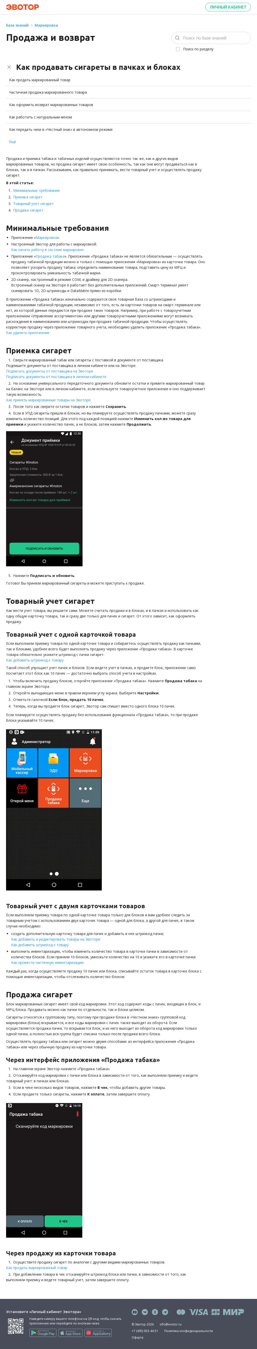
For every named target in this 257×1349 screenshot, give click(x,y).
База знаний (17, 25)
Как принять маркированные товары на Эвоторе (48, 400)
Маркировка (46, 25)
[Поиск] (211, 38)
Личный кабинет (228, 7)
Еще (12, 141)
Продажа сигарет (28, 210)
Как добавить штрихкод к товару (35, 660)
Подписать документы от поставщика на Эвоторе (49, 371)
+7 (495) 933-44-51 (145, 1331)
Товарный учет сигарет (33, 203)
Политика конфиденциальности (188, 1331)
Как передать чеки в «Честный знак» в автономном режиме (61, 129)
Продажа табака (50, 256)
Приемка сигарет (28, 197)
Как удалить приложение (27, 332)
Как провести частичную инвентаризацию (47, 962)
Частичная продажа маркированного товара (48, 92)
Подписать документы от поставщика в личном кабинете (56, 376)
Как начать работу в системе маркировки (47, 249)
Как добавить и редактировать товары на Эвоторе (55, 939)
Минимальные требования (36, 190)
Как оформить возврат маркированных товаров (51, 104)
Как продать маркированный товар (39, 79)
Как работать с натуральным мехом (40, 117)
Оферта (137, 1337)
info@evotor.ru (171, 1324)
